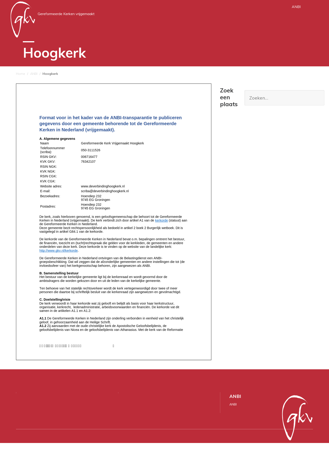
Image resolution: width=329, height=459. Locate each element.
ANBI (296, 13)
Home (20, 90)
